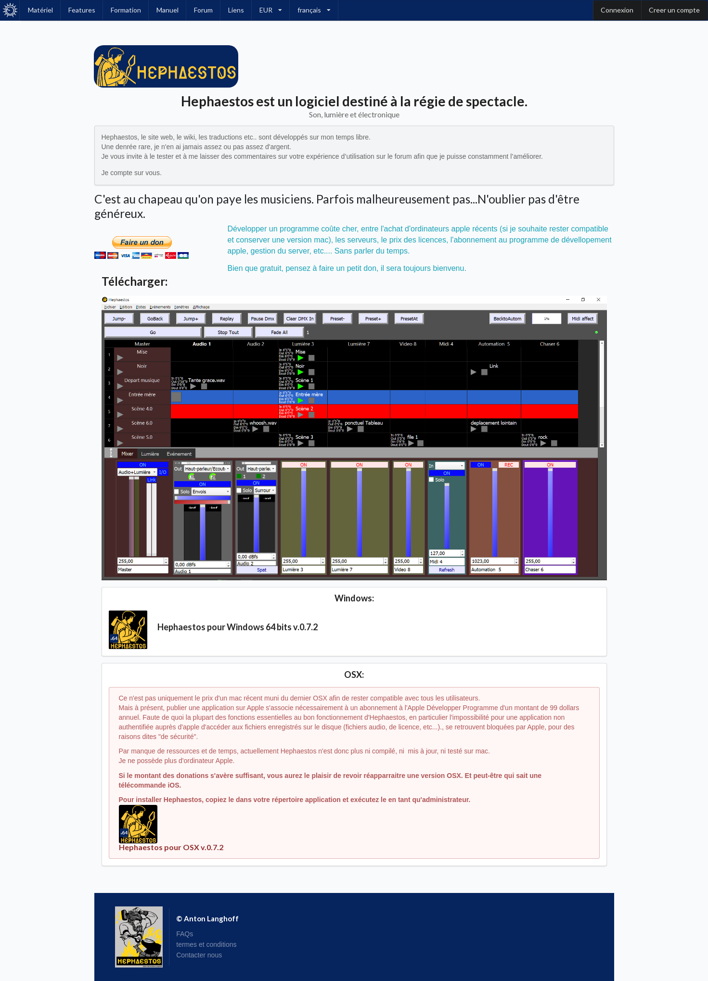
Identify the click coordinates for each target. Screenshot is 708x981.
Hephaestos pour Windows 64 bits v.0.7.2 (237, 627)
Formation (126, 10)
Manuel (167, 10)
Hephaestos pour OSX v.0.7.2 (171, 847)
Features (81, 10)
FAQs (184, 934)
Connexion (617, 10)
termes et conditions (206, 944)
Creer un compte (674, 10)
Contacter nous (199, 955)
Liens (236, 10)
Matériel (40, 10)
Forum (203, 10)
